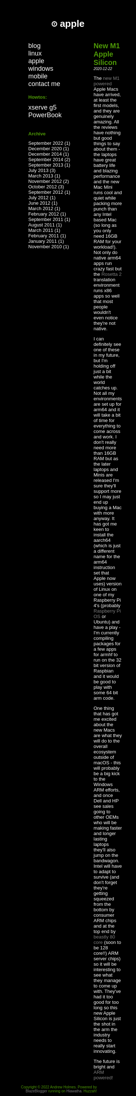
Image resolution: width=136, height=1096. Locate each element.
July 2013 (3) (41, 170)
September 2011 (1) (49, 219)
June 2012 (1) (42, 203)
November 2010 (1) (48, 246)
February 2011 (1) (47, 235)
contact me (44, 83)
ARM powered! (103, 1075)
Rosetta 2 (112, 274)
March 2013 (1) (44, 176)
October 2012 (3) (46, 186)
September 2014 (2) (49, 159)
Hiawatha (74, 1091)
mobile (38, 76)
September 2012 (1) (49, 192)
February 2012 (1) (47, 214)
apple (36, 61)
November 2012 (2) (48, 181)
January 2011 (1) (46, 241)
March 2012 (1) (44, 208)
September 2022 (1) (49, 143)
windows (40, 68)
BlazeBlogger (36, 1091)
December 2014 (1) (48, 154)
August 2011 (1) (45, 225)
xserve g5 (42, 107)
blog (34, 45)
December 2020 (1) (48, 148)
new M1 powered (107, 80)
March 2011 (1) (44, 230)
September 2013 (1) (49, 165)
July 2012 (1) (41, 197)
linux (35, 53)
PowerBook (45, 115)
